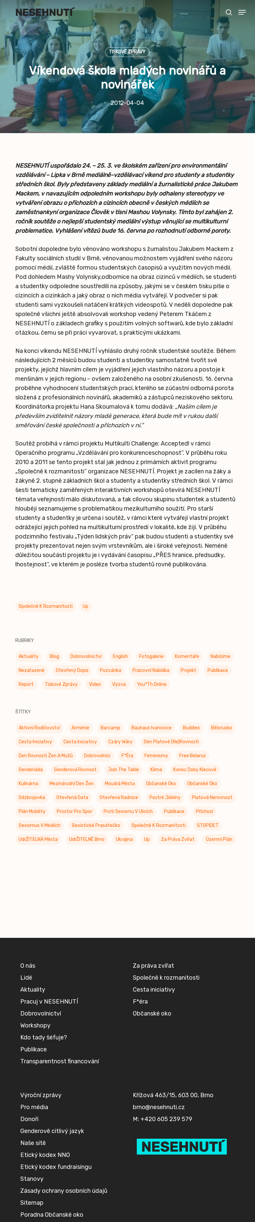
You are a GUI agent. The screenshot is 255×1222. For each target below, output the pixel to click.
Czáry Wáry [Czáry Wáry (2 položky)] (120, 742)
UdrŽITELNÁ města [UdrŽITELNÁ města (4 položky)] (38, 839)
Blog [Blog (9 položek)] (54, 656)
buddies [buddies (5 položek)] (191, 728)
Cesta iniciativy (154, 989)
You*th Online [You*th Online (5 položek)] (152, 684)
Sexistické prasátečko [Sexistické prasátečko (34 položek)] (96, 825)
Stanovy (31, 1178)
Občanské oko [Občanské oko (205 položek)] (161, 783)
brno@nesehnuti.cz (159, 1107)
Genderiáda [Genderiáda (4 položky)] (31, 770)
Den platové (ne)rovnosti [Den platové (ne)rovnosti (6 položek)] (171, 742)
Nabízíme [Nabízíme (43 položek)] (220, 656)
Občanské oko (152, 1013)
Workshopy (35, 1025)
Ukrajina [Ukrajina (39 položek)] (124, 839)
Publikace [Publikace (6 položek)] (174, 811)
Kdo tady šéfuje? (43, 1037)
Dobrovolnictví (40, 1013)
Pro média (34, 1107)
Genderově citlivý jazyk (52, 1131)
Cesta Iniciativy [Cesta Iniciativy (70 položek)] (35, 742)
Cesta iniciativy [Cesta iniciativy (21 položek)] (80, 742)
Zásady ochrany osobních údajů (63, 1190)
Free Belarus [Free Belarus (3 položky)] (192, 756)
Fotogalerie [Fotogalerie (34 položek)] (151, 656)
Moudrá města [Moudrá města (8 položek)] (120, 783)
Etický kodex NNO (45, 1155)
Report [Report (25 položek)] (26, 684)
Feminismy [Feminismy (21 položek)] (156, 756)
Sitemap (31, 1202)
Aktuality (32, 989)
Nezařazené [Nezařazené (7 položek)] (31, 670)
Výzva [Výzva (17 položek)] (119, 684)
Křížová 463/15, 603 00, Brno (173, 1095)
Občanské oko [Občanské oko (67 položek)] (202, 783)
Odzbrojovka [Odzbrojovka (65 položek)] (32, 797)
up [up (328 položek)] (147, 839)
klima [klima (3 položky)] (156, 770)
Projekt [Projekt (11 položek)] (188, 670)
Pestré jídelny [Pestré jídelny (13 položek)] (165, 797)
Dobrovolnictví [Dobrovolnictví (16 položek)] (86, 656)
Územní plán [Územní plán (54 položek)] (219, 839)
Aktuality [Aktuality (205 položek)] (29, 656)
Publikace (33, 1049)
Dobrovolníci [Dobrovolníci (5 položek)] (97, 756)
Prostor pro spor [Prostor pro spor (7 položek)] (74, 811)
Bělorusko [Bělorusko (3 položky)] (221, 728)
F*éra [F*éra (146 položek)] (127, 756)
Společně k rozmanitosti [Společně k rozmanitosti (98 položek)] (158, 825)
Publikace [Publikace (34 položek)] (218, 670)
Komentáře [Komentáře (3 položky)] (187, 656)
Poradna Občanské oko (51, 1214)
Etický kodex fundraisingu (56, 1167)
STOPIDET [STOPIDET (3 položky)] (207, 825)
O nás (27, 965)
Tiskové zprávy (127, 52)
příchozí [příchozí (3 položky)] (204, 811)
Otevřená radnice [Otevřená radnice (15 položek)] (119, 797)
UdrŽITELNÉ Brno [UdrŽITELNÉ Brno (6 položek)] (87, 839)
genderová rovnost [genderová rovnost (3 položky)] (75, 770)
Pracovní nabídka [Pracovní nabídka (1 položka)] (150, 670)
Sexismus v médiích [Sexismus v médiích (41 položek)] (39, 825)
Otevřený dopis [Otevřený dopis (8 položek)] (72, 670)
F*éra (140, 1001)
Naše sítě (33, 1143)
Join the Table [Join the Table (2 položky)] (123, 770)
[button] (242, 12)
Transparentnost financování (59, 1061)
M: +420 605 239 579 (162, 1119)
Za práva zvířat (153, 965)
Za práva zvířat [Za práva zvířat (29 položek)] (178, 839)
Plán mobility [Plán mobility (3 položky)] (32, 811)
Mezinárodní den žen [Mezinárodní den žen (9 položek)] (71, 783)
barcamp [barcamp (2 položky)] (110, 728)
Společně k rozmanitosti (46, 606)
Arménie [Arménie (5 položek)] (80, 728)
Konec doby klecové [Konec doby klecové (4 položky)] (194, 770)
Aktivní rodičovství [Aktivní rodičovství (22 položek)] (39, 728)
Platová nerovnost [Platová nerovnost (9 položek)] (212, 797)
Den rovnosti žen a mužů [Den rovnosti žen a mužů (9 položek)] (46, 756)
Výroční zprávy (40, 1095)
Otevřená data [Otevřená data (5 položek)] (72, 797)
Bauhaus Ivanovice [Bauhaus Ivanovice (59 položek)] (151, 728)
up (85, 606)
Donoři (29, 1119)
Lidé (26, 977)
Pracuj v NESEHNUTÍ (49, 1001)
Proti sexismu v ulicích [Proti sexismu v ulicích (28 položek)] (128, 811)
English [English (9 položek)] (120, 656)
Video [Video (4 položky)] (95, 684)
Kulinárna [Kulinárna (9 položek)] (28, 783)
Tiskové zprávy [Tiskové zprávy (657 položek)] (61, 684)
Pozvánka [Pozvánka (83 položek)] (110, 670)
